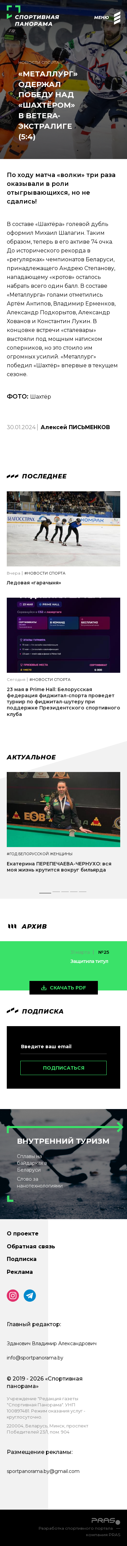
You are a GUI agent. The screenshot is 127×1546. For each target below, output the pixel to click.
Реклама (20, 1272)
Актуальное (31, 757)
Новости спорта (38, 62)
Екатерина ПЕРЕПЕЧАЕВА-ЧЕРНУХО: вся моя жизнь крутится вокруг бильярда (59, 867)
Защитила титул (89, 961)
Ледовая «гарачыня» (34, 583)
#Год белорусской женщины (39, 854)
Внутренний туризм (63, 1141)
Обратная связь (31, 1246)
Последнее (37, 476)
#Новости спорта (44, 573)
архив (27, 926)
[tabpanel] (63, 828)
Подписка (22, 1259)
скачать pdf (68, 988)
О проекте (23, 1233)
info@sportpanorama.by (35, 1358)
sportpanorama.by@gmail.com (43, 1471)
